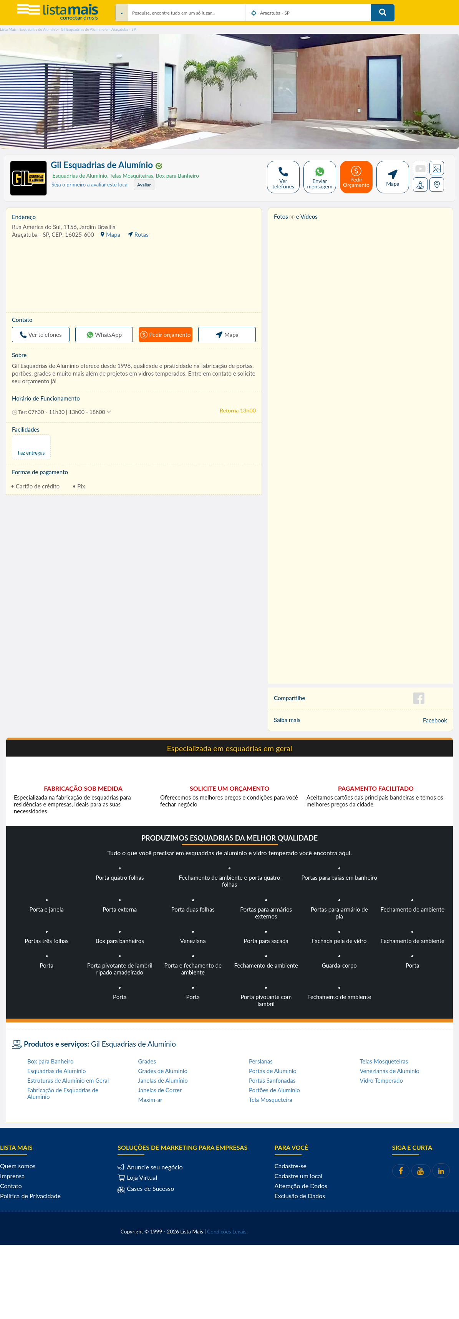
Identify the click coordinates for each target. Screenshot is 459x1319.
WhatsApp (104, 334)
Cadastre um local (299, 1175)
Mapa (392, 177)
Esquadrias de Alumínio (79, 175)
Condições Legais (226, 1231)
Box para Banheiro (176, 175)
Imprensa (12, 1175)
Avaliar (144, 185)
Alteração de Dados (301, 1185)
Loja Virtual (137, 1177)
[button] (61, 412)
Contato (11, 1185)
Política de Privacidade (30, 1195)
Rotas (138, 234)
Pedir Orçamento (356, 177)
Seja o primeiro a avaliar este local (90, 184)
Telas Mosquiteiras (130, 175)
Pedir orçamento (165, 334)
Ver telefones (283, 177)
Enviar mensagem (319, 177)
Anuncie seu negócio (153, 1167)
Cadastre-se (291, 1165)
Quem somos (17, 1165)
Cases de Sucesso (149, 1188)
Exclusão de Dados (300, 1195)
